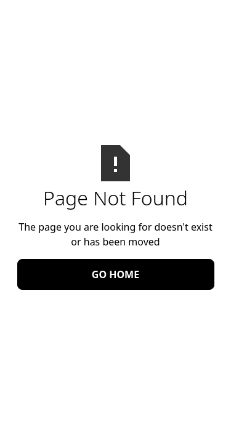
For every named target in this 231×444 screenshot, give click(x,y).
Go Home (115, 274)
